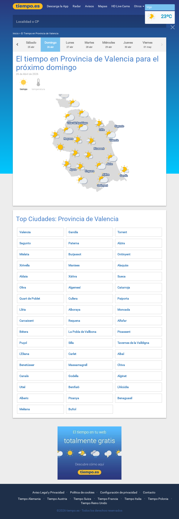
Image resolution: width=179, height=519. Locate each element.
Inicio (16, 33)
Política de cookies (82, 492)
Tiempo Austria (57, 498)
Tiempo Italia (132, 498)
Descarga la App (57, 6)
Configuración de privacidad (118, 492)
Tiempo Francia (108, 498)
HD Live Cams (120, 6)
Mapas (102, 6)
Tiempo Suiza (82, 498)
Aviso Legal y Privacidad (48, 492)
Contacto (149, 492)
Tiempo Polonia (158, 498)
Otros (139, 6)
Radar (77, 6)
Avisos (89, 6)
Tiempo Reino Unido (94, 503)
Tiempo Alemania (29, 498)
